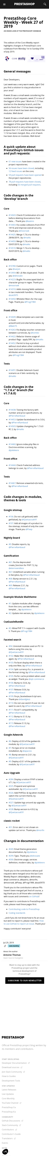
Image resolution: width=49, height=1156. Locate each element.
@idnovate (18, 275)
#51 (10, 827)
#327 (11, 802)
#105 (11, 676)
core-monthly (14, 946)
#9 (10, 544)
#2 (10, 613)
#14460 (12, 444)
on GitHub (34, 896)
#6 (10, 741)
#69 (10, 585)
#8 (10, 754)
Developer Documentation (16, 1063)
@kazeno (30, 221)
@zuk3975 (13, 295)
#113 (11, 723)
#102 (11, 656)
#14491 (12, 370)
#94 (10, 646)
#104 (11, 669)
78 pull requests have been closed (24, 181)
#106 (11, 516)
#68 (10, 578)
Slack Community (11, 1125)
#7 (10, 748)
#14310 (12, 289)
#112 (11, 716)
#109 (11, 696)
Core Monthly (8, 1098)
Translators (9, 1138)
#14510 (12, 248)
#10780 (12, 266)
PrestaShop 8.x (9, 1111)
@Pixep (29, 529)
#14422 (12, 336)
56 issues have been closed (21, 168)
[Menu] (4, 4)
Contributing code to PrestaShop (24, 909)
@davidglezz (24, 699)
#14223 (12, 279)
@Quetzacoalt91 (29, 519)
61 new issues (15, 161)
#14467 (12, 483)
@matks (27, 237)
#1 (10, 603)
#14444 (12, 465)
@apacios (27, 751)
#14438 (12, 409)
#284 (11, 779)
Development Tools (11, 1080)
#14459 (12, 241)
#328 (11, 809)
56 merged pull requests (29, 184)
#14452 (12, 343)
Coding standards (17, 913)
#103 (11, 662)
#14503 (12, 426)
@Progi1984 (30, 302)
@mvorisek (24, 230)
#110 (11, 703)
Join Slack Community (13, 1071)
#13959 (12, 272)
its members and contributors (17, 1048)
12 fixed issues (15, 171)
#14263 (12, 329)
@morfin (40, 830)
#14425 (12, 234)
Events (5, 1143)
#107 (11, 523)
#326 (11, 792)
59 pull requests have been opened (25, 175)
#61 (10, 562)
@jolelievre (14, 450)
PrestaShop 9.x (9, 1107)
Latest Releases (9, 1089)
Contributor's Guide (11, 1134)
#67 (10, 572)
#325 (11, 786)
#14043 (12, 215)
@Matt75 (13, 326)
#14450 (12, 299)
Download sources (12, 1067)
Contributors (9, 1129)
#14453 (12, 419)
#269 (11, 849)
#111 (11, 709)
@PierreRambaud (17, 415)
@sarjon (16, 269)
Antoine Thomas (12, 954)
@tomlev (35, 332)
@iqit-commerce (36, 679)
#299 (11, 855)
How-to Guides (9, 1076)
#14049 (12, 317)
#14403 (12, 224)
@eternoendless (16, 568)
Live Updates (8, 1094)
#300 (11, 859)
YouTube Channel (11, 1102)
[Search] (45, 4)
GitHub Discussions (12, 1120)
